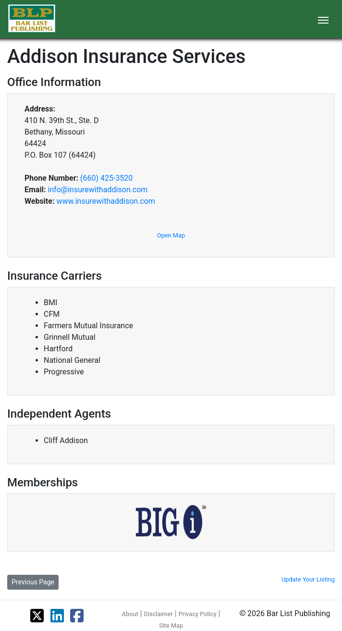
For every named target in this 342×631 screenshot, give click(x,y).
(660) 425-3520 (106, 178)
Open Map (171, 235)
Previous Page (33, 582)
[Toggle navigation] (323, 19)
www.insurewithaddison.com (105, 201)
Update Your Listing (308, 579)
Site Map (171, 625)
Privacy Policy (198, 614)
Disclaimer (158, 614)
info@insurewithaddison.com (97, 189)
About (130, 614)
